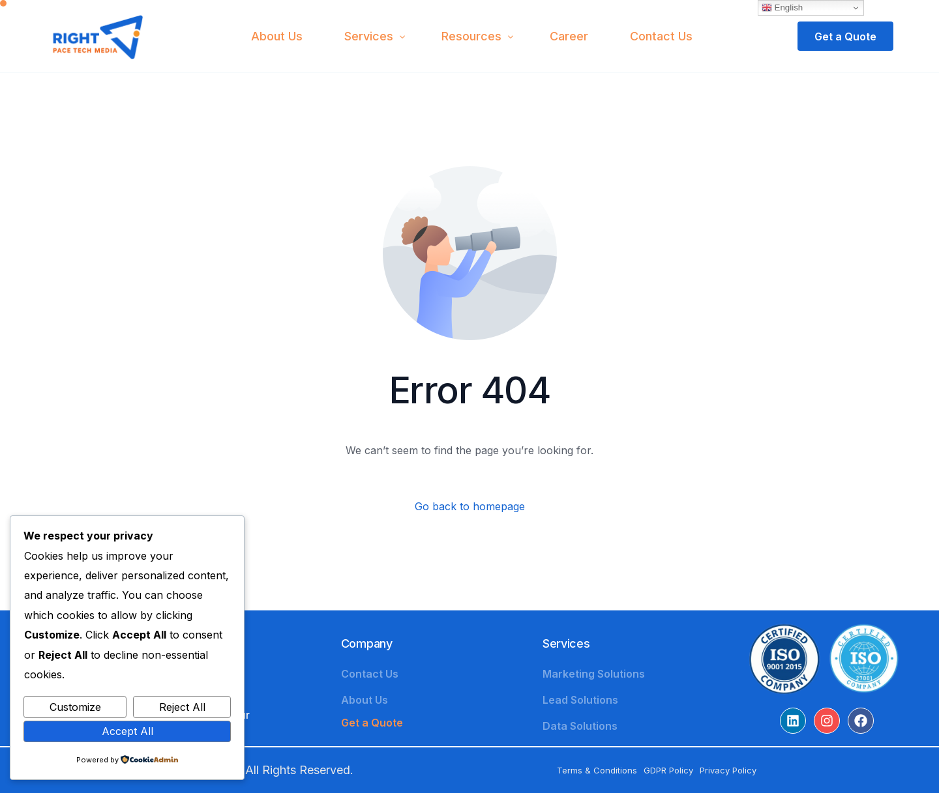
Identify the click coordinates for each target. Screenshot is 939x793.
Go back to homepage (470, 506)
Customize (75, 707)
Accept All (127, 731)
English (782, 8)
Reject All (182, 707)
